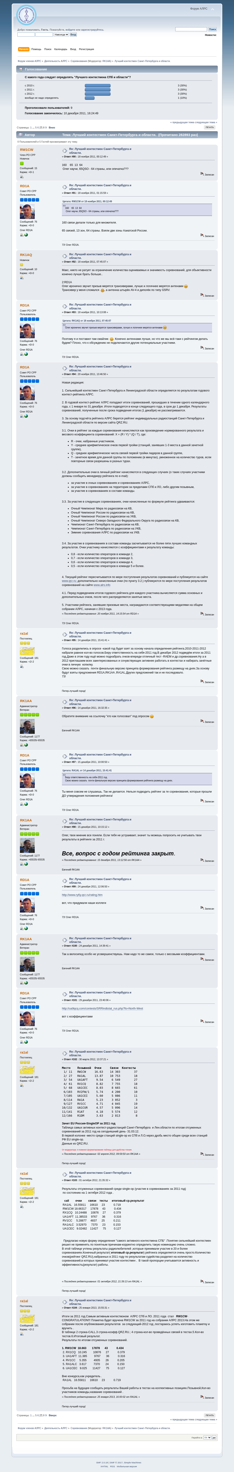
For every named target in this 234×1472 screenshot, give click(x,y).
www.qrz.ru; (69, 581)
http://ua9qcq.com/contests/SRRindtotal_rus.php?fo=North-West (102, 1008)
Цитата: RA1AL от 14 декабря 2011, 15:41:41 (87, 770)
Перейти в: (196, 1437)
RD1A (24, 186)
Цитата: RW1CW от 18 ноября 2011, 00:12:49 (87, 201)
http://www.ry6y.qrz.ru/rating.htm (82, 895)
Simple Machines (132, 1462)
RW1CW (26, 150)
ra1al (24, 633)
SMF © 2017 (116, 1462)
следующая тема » (206, 122)
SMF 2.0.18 (102, 1462)
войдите (70, 29)
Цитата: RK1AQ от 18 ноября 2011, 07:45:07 (87, 320)
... (33, 127)
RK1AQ (26, 255)
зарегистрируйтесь (92, 29)
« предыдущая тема (182, 122)
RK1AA (106, 61)
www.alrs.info (102, 585)
